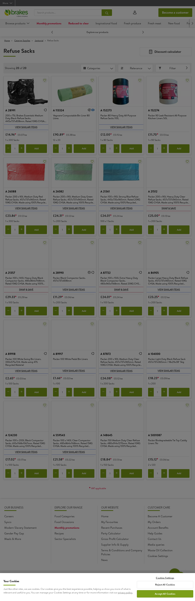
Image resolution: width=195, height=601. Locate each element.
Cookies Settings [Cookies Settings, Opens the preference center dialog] (165, 579)
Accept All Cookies (165, 596)
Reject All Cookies (165, 586)
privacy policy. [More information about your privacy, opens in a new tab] (125, 594)
